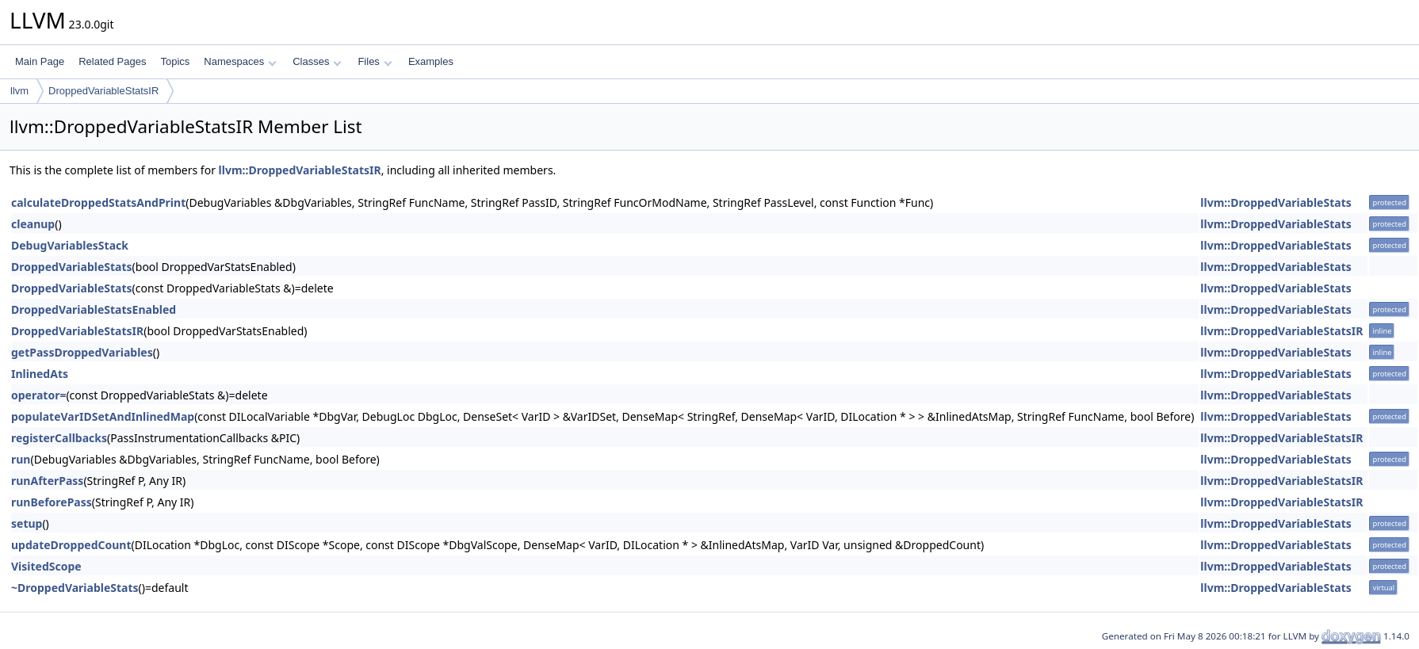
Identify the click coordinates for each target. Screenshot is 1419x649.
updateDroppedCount (71, 544)
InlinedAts (39, 373)
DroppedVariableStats (71, 266)
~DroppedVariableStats (75, 587)
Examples (430, 61)
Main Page (39, 61)
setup (26, 523)
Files (375, 61)
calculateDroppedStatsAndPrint (98, 202)
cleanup (33, 223)
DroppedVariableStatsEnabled (93, 309)
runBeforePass (51, 502)
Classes (317, 61)
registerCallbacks (59, 437)
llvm (19, 91)
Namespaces (240, 61)
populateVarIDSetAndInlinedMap (102, 416)
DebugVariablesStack (69, 245)
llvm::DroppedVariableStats (1275, 202)
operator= (38, 395)
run (20, 459)
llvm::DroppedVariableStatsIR (300, 170)
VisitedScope (46, 566)
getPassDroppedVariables (82, 352)
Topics (174, 61)
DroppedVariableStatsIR (103, 91)
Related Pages (112, 61)
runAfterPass (47, 480)
